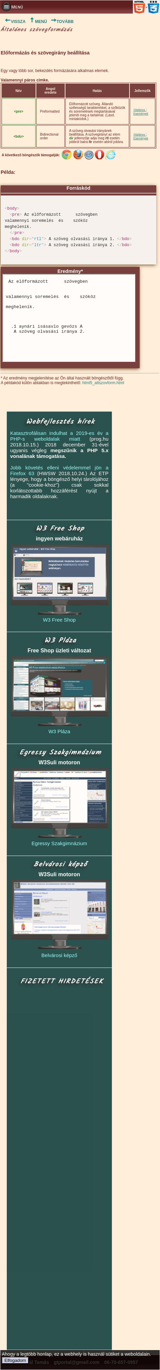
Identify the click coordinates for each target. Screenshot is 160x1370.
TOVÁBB (62, 21)
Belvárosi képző (59, 955)
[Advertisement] (60, 1168)
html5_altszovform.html (103, 382)
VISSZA (13, 21)
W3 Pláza (59, 731)
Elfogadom (15, 1360)
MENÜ (38, 21)
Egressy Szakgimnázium (59, 843)
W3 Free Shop (59, 620)
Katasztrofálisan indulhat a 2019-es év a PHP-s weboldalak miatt (59, 436)
